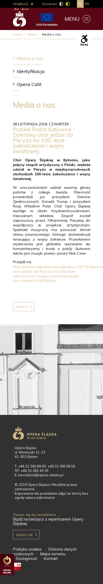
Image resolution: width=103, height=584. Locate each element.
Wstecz (22, 306)
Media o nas (30, 58)
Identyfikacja (31, 71)
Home (17, 34)
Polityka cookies (27, 549)
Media (32, 34)
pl (80, 4)
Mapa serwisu (52, 553)
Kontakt (51, 558)
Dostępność (26, 558)
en (87, 4)
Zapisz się (24, 534)
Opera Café (29, 84)
